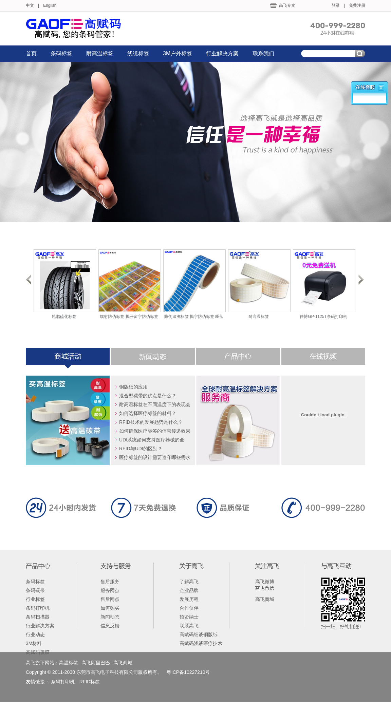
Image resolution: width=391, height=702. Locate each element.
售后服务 (109, 581)
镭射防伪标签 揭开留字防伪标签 (129, 316)
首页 (31, 53)
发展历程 (189, 599)
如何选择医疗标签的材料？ (147, 413)
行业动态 (35, 634)
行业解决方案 (222, 53)
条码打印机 (38, 608)
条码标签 (61, 53)
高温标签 (68, 662)
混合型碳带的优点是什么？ (147, 395)
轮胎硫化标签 (64, 316)
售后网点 (109, 599)
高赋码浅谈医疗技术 (201, 643)
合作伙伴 (189, 608)
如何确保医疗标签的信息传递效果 (154, 431)
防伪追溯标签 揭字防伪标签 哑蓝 (194, 316)
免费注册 (357, 5)
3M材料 (34, 643)
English (49, 5)
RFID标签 (89, 681)
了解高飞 (189, 581)
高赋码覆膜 (38, 652)
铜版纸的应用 (133, 387)
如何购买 (109, 608)
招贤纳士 (189, 617)
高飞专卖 (287, 5)
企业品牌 (189, 590)
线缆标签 (138, 53)
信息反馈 (109, 625)
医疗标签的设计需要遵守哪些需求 (154, 457)
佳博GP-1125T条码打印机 (323, 316)
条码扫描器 (38, 617)
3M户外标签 (177, 53)
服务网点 (109, 590)
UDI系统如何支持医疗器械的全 (151, 439)
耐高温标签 (99, 53)
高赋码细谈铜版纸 (199, 634)
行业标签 (35, 599)
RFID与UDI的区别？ (140, 448)
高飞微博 (264, 581)
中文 (30, 5)
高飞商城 (264, 599)
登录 (336, 5)
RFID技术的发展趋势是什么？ (151, 422)
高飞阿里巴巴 (95, 662)
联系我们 (263, 53)
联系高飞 (189, 625)
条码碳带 (35, 590)
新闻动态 (109, 617)
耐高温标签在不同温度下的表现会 (154, 404)
